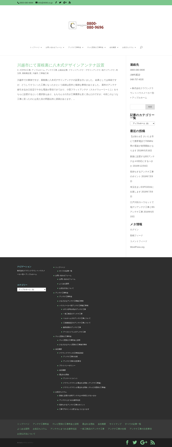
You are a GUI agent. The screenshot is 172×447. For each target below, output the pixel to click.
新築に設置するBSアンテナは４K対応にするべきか (142, 161)
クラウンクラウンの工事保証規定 (71, 353)
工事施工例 (44, 73)
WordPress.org (137, 247)
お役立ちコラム (128, 47)
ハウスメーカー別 (145, 93)
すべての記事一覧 (65, 271)
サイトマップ (115, 424)
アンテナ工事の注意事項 (72, 361)
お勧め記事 (63, 70)
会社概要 (113, 47)
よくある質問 (64, 284)
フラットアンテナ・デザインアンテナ (85, 70)
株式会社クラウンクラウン (27, 271)
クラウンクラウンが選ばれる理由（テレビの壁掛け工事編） (85, 387)
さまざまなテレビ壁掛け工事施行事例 (73, 345)
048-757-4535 (137, 79)
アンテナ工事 (51, 70)
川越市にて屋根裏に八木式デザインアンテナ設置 (60, 65)
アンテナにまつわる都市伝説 (69, 400)
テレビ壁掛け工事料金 (95, 47)
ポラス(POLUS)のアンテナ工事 (74, 309)
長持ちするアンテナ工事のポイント (72, 405)
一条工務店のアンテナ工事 (73, 314)
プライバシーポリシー (67, 366)
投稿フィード (136, 235)
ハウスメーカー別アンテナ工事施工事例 (73, 305)
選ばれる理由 (64, 375)
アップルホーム (38, 70)
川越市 (35, 73)
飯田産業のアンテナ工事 (72, 327)
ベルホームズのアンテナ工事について (77, 318)
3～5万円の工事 (24, 70)
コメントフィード (138, 241)
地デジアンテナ (108, 70)
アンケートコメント (70, 378)
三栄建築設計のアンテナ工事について (77, 323)
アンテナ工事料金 (74, 47)
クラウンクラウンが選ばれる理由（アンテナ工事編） (82, 383)
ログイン (134, 229)
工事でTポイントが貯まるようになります (74, 409)
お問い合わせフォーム (54, 47)
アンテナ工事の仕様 (70, 356)
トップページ (35, 47)
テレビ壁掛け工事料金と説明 (69, 340)
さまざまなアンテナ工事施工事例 (71, 301)
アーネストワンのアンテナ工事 (74, 332)
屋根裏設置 (26, 73)
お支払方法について (66, 288)
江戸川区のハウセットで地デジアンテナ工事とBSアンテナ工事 (142, 207)
